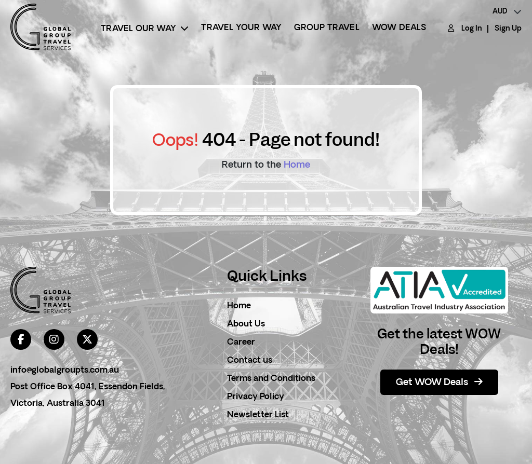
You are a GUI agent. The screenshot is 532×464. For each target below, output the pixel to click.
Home (297, 165)
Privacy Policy (255, 397)
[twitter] (87, 339)
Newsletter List (258, 415)
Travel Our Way (145, 28)
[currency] (507, 12)
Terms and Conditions (271, 379)
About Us (246, 324)
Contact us (249, 361)
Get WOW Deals (439, 382)
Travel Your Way (241, 28)
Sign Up (508, 29)
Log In (471, 29)
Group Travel (326, 28)
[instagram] (54, 339)
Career (241, 342)
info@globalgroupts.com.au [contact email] (64, 370)
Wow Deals (399, 28)
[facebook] (20, 339)
